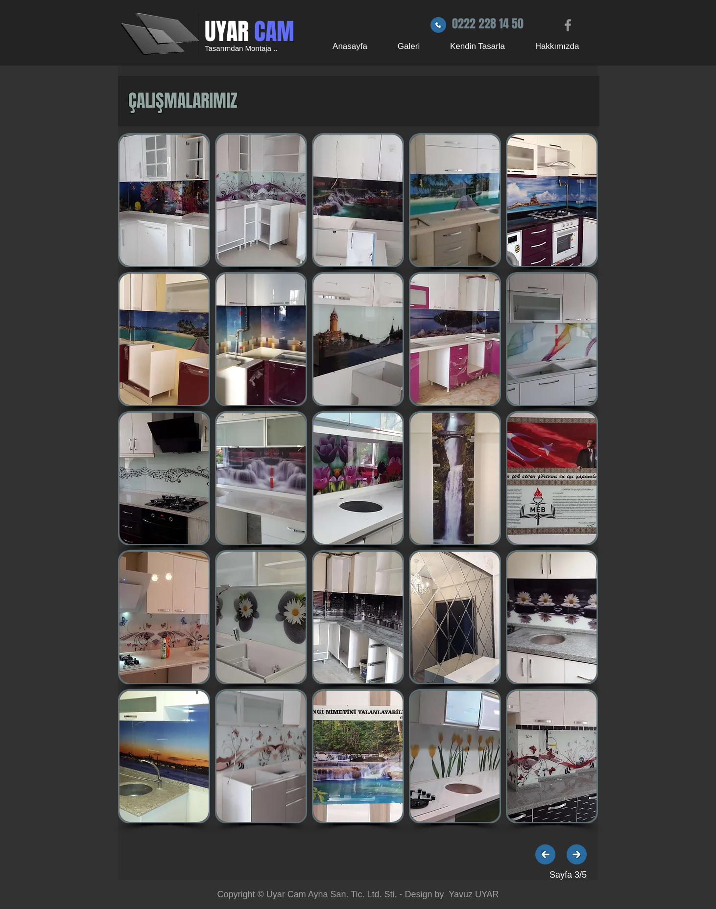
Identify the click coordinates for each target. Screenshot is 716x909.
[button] (164, 200)
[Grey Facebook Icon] (568, 25)
